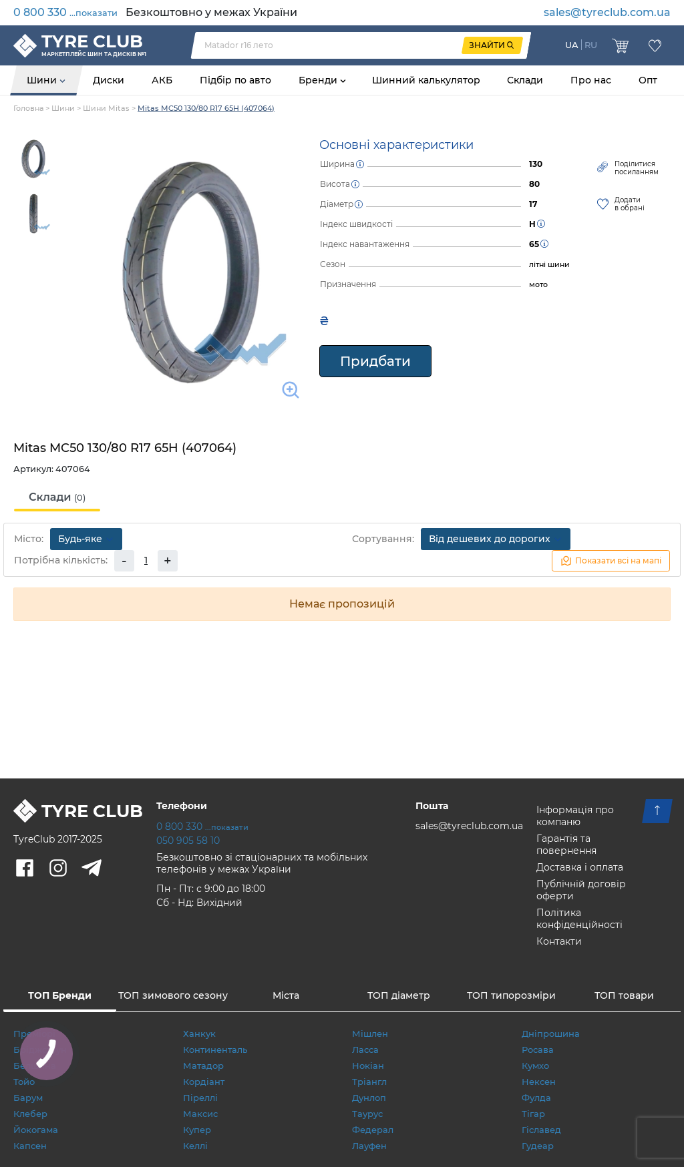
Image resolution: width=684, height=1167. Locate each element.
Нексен (539, 1081)
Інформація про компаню (575, 816)
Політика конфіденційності (579, 919)
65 (534, 244)
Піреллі (200, 1097)
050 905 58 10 (188, 841)
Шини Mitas (106, 108)
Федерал (372, 1129)
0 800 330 (65, 12)
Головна (28, 108)
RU (590, 44)
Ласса (365, 1049)
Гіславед (541, 1129)
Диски (108, 80)
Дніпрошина (551, 1033)
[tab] (57, 498)
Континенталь (215, 1049)
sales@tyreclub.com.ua (607, 12)
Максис (200, 1113)
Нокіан (368, 1065)
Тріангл (369, 1081)
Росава (538, 1049)
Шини (43, 80)
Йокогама (35, 1129)
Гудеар (538, 1145)
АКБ (162, 80)
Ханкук (199, 1033)
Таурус (367, 1113)
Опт (648, 80)
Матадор (203, 1065)
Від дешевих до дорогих (495, 539)
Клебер (30, 1113)
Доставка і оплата (579, 867)
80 (534, 184)
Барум (28, 1097)
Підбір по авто (235, 80)
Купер (197, 1129)
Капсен (30, 1145)
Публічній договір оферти (581, 890)
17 (533, 204)
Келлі (195, 1145)
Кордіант (203, 1081)
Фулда (536, 1097)
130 (535, 164)
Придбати (375, 361)
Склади (525, 80)
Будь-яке (86, 539)
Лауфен (369, 1145)
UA (571, 44)
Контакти (559, 941)
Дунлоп (369, 1097)
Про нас (590, 80)
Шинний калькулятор (426, 80)
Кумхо (535, 1065)
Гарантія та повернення (566, 845)
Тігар (533, 1113)
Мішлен (370, 1033)
